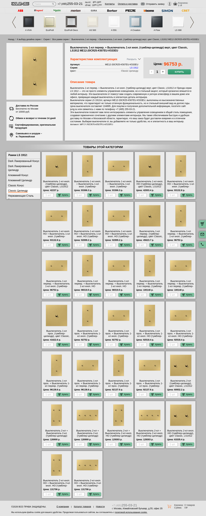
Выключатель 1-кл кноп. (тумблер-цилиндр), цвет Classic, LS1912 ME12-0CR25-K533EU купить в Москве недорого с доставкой (56, 188)
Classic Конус (16, 185)
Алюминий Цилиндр (20, 180)
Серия (46, 39)
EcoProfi (50, 30)
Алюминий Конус (18, 175)
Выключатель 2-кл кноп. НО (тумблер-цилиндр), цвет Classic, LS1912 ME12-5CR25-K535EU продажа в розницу (180, 435)
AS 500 (92, 30)
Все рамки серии (60, 39)
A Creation (135, 30)
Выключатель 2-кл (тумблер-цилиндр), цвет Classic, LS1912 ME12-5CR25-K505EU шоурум (181, 385)
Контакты (110, 4)
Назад (11, 39)
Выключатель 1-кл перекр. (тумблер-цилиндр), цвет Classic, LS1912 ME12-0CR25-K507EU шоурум (150, 236)
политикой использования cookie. (131, 512)
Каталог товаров (82, 506)
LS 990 (178, 30)
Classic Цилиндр (18, 190)
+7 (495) (70, 4)
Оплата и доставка (127, 4)
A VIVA (28, 30)
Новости (100, 506)
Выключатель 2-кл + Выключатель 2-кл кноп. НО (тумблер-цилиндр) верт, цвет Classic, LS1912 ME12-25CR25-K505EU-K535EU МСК (118, 437)
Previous (14, 22)
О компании (62, 506)
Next (192, 22)
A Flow (157, 30)
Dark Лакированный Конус (23, 161)
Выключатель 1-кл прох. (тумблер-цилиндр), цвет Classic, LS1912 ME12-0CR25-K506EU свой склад (57, 336)
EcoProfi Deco (71, 30)
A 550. (114, 30)
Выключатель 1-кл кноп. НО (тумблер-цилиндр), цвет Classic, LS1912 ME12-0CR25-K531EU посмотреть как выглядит (149, 188)
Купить (179, 72)
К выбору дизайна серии (29, 39)
